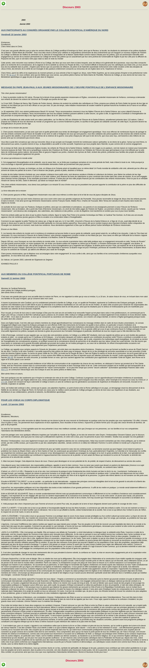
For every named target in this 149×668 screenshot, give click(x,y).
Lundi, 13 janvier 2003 (12, 404)
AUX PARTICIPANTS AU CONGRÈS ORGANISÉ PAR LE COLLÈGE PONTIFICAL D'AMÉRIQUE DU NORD (54, 30)
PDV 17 (4, 370)
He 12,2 (12, 75)
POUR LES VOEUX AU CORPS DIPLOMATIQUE (25, 400)
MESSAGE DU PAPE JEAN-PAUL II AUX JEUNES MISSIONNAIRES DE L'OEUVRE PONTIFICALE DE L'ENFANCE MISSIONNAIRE (67, 87)
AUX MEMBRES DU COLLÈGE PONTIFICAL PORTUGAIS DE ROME (35, 274)
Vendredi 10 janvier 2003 (13, 34)
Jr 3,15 (4, 382)
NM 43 (10, 357)
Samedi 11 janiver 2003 (13, 278)
